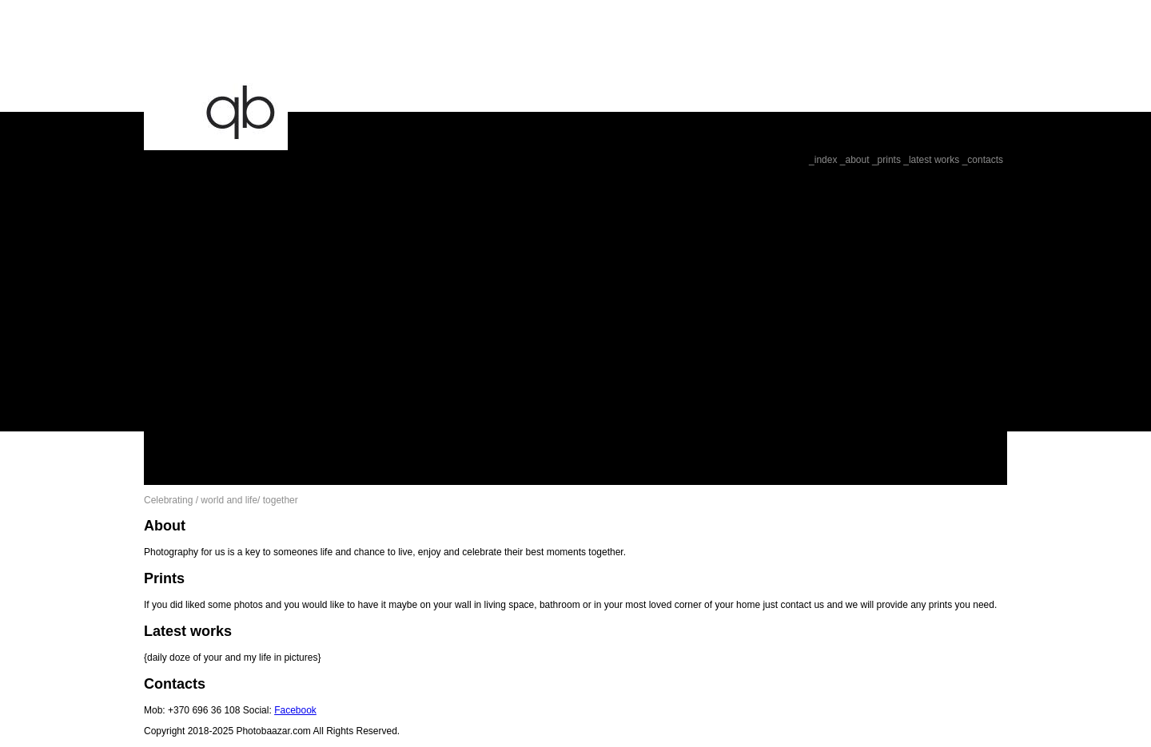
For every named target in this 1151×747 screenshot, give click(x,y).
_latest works (931, 159)
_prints (886, 159)
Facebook (295, 710)
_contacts (982, 159)
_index (823, 159)
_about (855, 159)
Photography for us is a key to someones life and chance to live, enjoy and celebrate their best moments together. (385, 552)
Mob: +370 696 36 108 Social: (209, 710)
